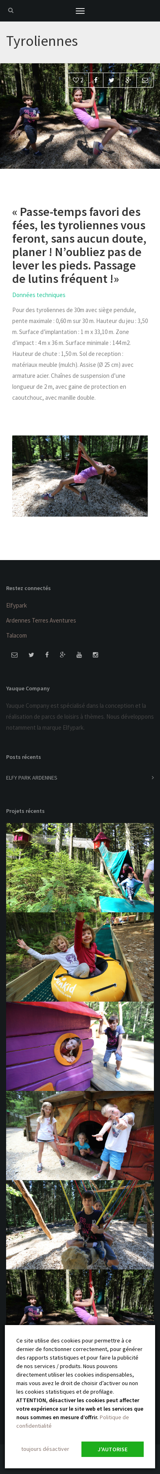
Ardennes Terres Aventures (41, 620)
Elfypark (16, 605)
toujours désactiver (45, 1448)
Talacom (16, 635)
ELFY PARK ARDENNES (31, 777)
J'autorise (112, 1449)
